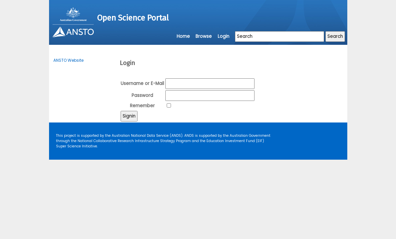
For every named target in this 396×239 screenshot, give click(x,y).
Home (183, 36)
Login (223, 36)
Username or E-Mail (142, 83)
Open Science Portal (133, 18)
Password (142, 95)
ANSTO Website (68, 60)
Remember (142, 106)
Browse (204, 36)
